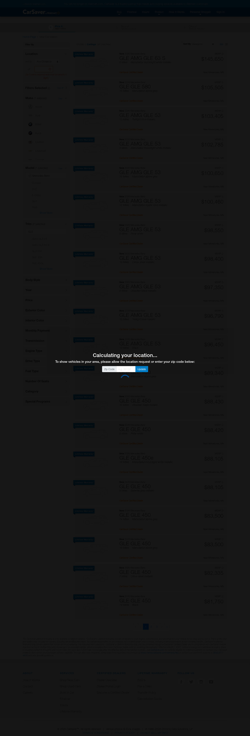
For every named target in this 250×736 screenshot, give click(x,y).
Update (141, 369)
